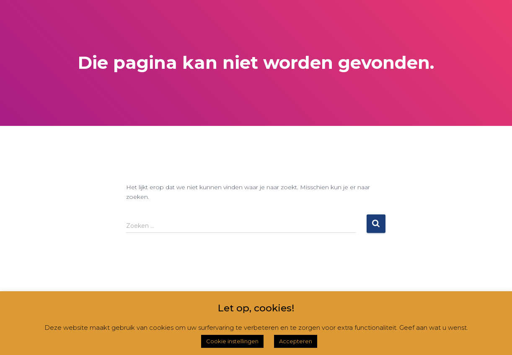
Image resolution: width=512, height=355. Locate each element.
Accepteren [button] (295, 341)
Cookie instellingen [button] (232, 341)
